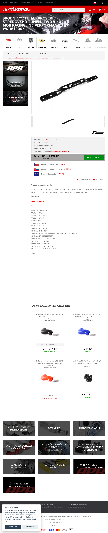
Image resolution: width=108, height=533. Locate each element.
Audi (8, 53)
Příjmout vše (13, 526)
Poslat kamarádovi (84, 179)
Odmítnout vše (30, 526)
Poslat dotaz (98, 179)
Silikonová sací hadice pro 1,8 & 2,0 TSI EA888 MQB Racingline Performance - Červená (50, 363)
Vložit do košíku (94, 158)
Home (5, 3)
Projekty (13, 3)
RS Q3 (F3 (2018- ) (24, 53)
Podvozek (43, 53)
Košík (102, 9)
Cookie (54, 525)
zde (6, 521)
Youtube (40, 3)
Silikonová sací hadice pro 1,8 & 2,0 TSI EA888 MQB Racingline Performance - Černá (50, 317)
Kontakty (49, 3)
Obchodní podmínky (27, 3)
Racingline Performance (49, 139)
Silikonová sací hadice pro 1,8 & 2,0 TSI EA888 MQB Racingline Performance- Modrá (86, 317)
